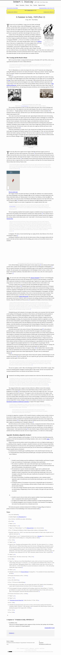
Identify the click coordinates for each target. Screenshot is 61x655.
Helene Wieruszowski (23, 296)
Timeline (35, 5)
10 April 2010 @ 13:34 (49, 627)
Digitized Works (41, 5)
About (17, 5)
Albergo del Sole (30, 528)
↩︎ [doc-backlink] (18, 514)
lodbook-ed (31, 648)
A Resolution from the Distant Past (16, 600)
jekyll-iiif (37, 648)
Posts (31, 5)
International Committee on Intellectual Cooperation (18, 401)
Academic (22, 648)
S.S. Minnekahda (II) (25, 105)
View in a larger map (13, 192)
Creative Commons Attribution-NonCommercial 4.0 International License (38, 651)
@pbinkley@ (11, 633)
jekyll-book (42, 648)
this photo (40, 536)
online (48, 439)
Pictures (27, 5)
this (9, 80)
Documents (22, 5)
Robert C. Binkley (23, 1)
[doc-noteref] (34, 82)
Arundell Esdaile (12, 206)
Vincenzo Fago (10, 218)
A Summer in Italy (30, 10)
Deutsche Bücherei (24, 571)
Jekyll (18, 648)
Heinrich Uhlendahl (35, 277)
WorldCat (39, 41)
